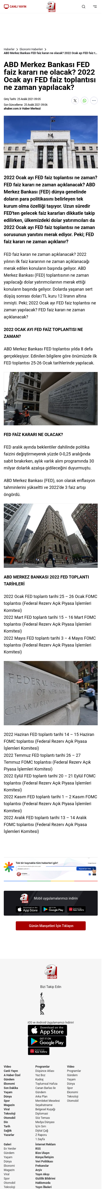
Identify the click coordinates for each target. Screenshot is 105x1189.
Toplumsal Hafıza (46, 1083)
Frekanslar (42, 1165)
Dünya (8, 1096)
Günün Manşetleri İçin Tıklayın (51, 926)
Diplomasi (41, 1113)
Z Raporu (41, 1135)
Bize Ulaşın (42, 1153)
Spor (7, 1100)
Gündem (9, 1079)
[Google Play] (53, 909)
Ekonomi (9, 1083)
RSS (37, 1148)
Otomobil (9, 1118)
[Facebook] (50, 994)
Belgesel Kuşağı (45, 1109)
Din (6, 1122)
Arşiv (38, 1170)
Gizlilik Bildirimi (45, 1178)
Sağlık (8, 1130)
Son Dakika (11, 1088)
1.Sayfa (40, 1139)
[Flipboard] (50, 1009)
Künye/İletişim (44, 1157)
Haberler (9, 49)
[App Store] (28, 909)
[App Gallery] (76, 909)
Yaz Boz (40, 1075)
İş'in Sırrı (40, 1126)
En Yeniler (10, 1148)
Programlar (42, 1066)
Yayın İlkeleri (43, 1187)
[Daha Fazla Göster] (94, 100)
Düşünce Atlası (44, 1071)
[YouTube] (50, 1005)
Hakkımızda (42, 1182)
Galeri (7, 1144)
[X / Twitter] (50, 998)
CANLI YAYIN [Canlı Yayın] (15, 7)
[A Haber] (51, 6)
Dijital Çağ (41, 1130)
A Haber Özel (12, 1075)
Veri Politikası (44, 1161)
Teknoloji (10, 1113)
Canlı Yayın (11, 1071)
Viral (7, 1109)
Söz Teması (42, 1118)
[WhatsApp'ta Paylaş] (84, 100)
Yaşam (8, 1092)
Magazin (9, 1105)
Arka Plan (41, 1096)
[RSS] (50, 1013)
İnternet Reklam (45, 1144)
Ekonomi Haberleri (31, 49)
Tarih (7, 1126)
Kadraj (39, 1079)
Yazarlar (9, 1135)
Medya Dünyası (44, 1122)
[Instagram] (50, 1002)
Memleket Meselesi (47, 1100)
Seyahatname (43, 1105)
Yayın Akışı (42, 1174)
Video (7, 1066)
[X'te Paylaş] (75, 100)
